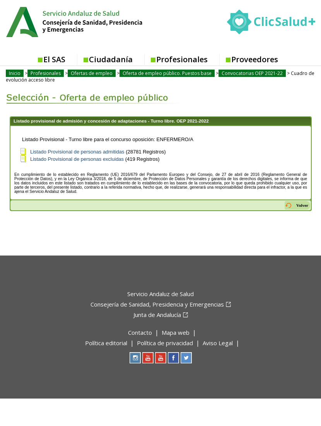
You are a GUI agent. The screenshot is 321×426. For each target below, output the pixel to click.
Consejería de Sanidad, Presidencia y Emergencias (157, 304)
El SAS (54, 59)
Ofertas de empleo (92, 73)
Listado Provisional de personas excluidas (77, 159)
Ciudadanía (111, 59)
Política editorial (106, 343)
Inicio (14, 73)
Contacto (140, 332)
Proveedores (254, 59)
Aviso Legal (218, 343)
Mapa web (176, 332)
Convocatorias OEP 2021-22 (252, 73)
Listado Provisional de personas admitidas (77, 152)
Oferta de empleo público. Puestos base (167, 73)
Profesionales (182, 59)
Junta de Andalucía (157, 315)
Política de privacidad (165, 343)
